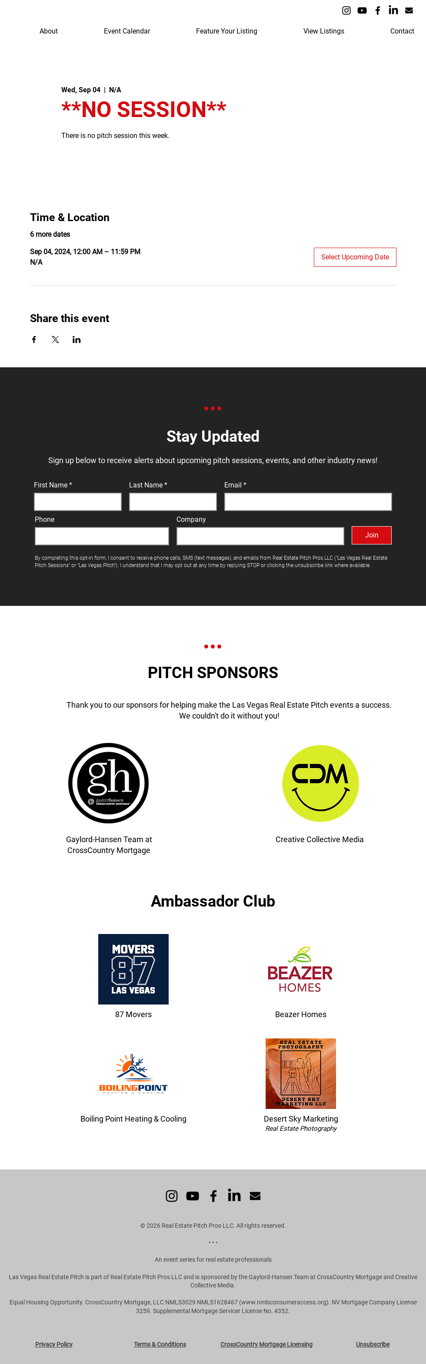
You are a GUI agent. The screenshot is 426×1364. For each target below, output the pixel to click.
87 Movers (133, 1014)
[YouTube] (362, 10)
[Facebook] (377, 10)
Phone (44, 519)
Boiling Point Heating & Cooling (133, 1118)
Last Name (146, 485)
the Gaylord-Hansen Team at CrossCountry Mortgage (310, 1276)
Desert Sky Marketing (301, 1118)
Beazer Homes (300, 1014)
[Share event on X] (55, 339)
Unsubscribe (372, 1344)
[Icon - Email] (409, 10)
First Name (50, 485)
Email (233, 485)
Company (191, 519)
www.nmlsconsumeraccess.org (283, 1302)
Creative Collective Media (320, 839)
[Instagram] (346, 10)
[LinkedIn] (393, 10)
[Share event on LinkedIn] (77, 339)
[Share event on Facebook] (34, 339)
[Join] (372, 535)
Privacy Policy (54, 1344)
